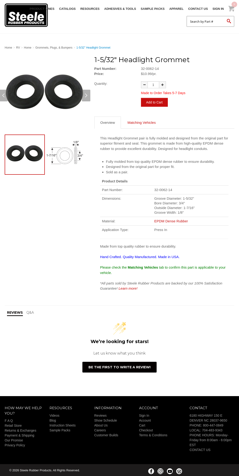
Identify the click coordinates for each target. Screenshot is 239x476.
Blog (52, 420)
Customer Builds (106, 435)
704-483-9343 (212, 430)
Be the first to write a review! (119, 367)
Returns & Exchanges (20, 430)
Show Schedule (105, 420)
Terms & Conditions (153, 435)
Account (145, 420)
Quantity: (100, 83)
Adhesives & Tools (120, 9)
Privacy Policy (15, 445)
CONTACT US (200, 449)
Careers (100, 430)
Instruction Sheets (62, 425)
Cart (142, 425)
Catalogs (67, 9)
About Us (101, 425)
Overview (107, 122)
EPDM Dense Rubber (171, 221)
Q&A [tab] (30, 312)
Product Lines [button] (42, 9)
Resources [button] (89, 9)
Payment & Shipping (19, 435)
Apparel (176, 9)
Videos (54, 415)
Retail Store (13, 425)
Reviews (100, 415)
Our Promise (14, 440)
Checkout (146, 430)
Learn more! (128, 288)
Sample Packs (153, 9)
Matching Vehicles (141, 122)
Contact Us (198, 9)
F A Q (9, 420)
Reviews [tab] (15, 312)
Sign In (218, 9)
